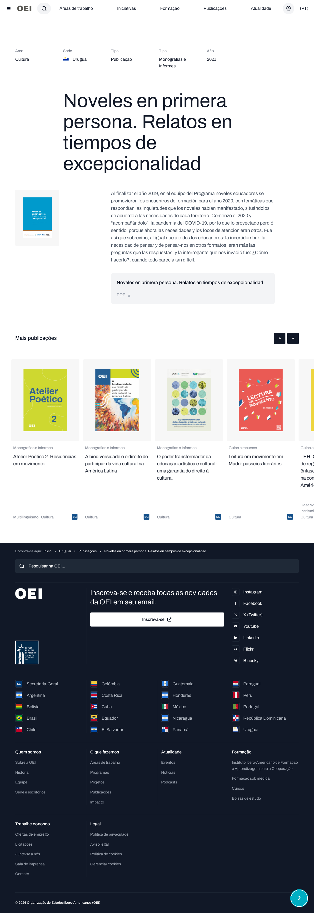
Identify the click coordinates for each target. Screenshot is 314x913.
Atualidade (261, 8)
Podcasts (169, 782)
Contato (22, 874)
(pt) (304, 8)
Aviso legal (99, 844)
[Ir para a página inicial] (24, 8)
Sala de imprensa (30, 864)
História (22, 772)
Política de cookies (106, 854)
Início (47, 551)
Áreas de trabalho (76, 8)
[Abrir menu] (8, 8)
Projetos (97, 782)
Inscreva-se (157, 619)
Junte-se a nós (27, 854)
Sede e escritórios (30, 792)
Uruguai (65, 551)
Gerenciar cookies (105, 864)
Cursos (238, 788)
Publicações (215, 8)
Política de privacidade (109, 834)
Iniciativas (126, 8)
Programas (99, 772)
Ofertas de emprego (32, 834)
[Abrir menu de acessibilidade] (299, 898)
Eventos (168, 762)
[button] (279, 338)
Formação (169, 8)
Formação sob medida (251, 778)
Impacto (97, 802)
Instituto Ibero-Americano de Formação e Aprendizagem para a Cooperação (265, 765)
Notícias (168, 772)
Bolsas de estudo (246, 798)
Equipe (21, 782)
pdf (124, 294)
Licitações (24, 844)
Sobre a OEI (25, 762)
